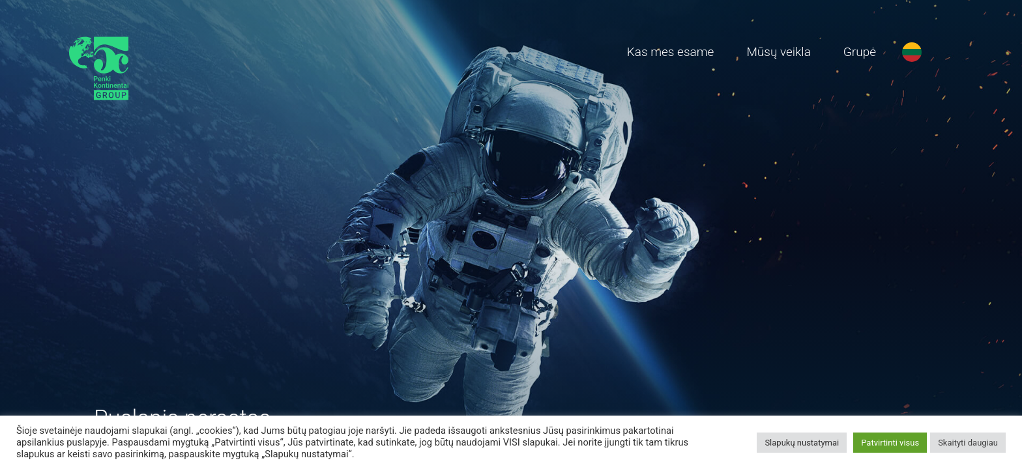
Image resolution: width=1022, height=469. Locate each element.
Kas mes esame (670, 51)
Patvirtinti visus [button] (890, 443)
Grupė (859, 51)
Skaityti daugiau (968, 443)
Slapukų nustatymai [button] (802, 443)
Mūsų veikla (778, 51)
